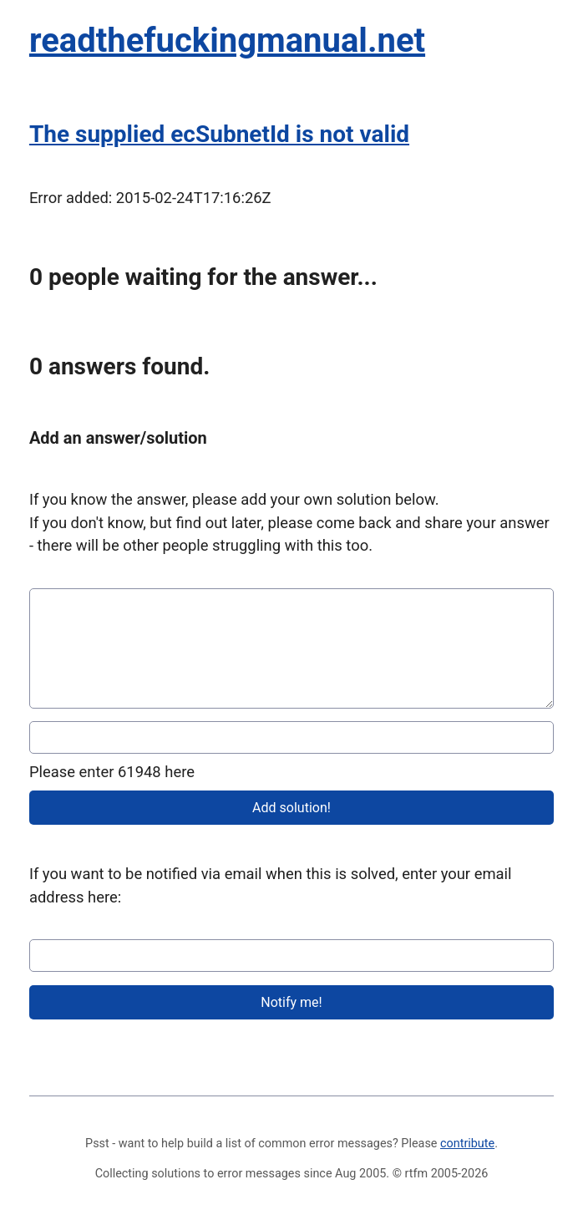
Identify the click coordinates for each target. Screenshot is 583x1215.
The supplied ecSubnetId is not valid (219, 134)
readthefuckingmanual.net (227, 40)
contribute (467, 1143)
